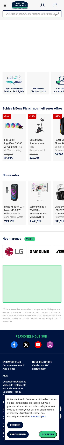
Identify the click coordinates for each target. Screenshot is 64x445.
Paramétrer (18, 434)
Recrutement (39, 368)
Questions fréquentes (14, 381)
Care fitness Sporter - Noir (37, 142)
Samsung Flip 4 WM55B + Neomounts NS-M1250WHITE (38, 211)
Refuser (15, 425)
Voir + (29, 239)
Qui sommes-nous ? (13, 365)
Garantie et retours (13, 388)
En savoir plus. (38, 416)
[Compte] (42, 5)
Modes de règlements (14, 385)
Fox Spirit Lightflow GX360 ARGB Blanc (13, 143)
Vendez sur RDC (40, 365)
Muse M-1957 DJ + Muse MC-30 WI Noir (14, 210)
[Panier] (55, 5)
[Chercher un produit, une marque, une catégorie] (31, 14)
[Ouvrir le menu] (5, 5)
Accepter (48, 434)
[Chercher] (57, 13)
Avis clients (9, 368)
